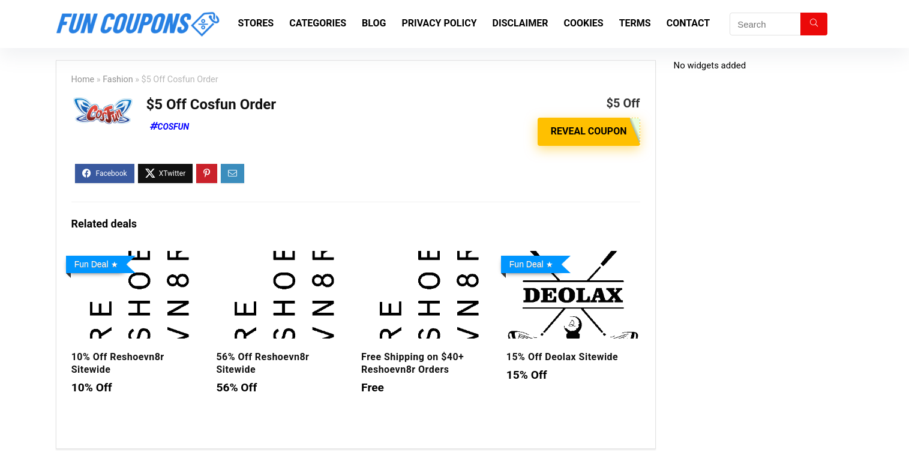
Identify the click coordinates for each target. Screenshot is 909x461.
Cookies (583, 23)
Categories (317, 23)
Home (83, 79)
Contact (688, 23)
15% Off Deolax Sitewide (562, 357)
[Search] (813, 24)
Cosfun (174, 126)
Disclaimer (520, 23)
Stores (256, 23)
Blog (374, 23)
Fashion (118, 79)
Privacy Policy (438, 23)
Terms (635, 23)
